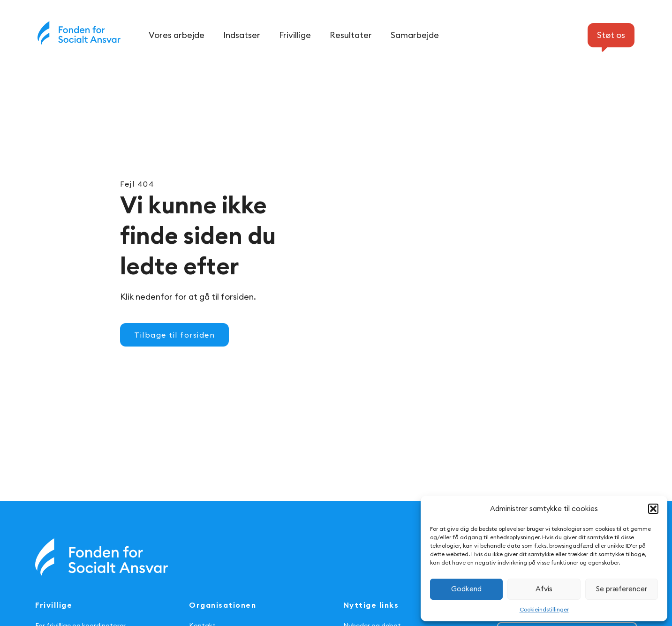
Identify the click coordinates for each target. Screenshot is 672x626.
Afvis (544, 588)
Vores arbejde (176, 35)
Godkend (466, 588)
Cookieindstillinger (544, 609)
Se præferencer (621, 588)
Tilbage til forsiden (174, 334)
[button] (653, 508)
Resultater (351, 35)
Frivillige (295, 35)
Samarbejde (415, 35)
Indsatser (241, 35)
